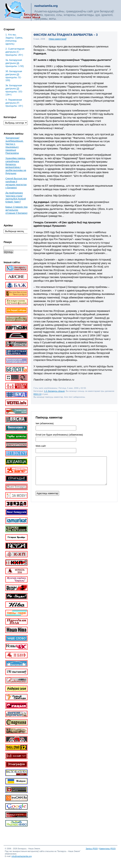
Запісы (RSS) (92, 848)
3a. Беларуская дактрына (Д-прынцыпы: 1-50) (14, 63)
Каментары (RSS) (107, 848)
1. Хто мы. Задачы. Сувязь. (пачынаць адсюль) (14, 39)
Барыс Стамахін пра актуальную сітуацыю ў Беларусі (16, 210)
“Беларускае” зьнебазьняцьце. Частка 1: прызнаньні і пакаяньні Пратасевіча (14, 145)
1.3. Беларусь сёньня (54, 391)
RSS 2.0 (37, 394)
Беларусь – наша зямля (22, 10)
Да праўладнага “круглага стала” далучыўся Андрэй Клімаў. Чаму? (15, 197)
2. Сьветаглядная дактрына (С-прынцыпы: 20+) (14, 51)
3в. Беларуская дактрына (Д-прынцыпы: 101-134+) (14, 90)
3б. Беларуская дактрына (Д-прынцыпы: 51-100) (13, 76)
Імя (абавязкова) (45, 423)
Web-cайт (41, 446)
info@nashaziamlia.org (22, 856)
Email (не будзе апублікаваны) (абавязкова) (59, 435)
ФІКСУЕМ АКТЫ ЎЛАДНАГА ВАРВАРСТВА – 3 (65, 34)
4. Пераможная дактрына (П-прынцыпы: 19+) (14, 102)
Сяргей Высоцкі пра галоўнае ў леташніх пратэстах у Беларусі (16, 183)
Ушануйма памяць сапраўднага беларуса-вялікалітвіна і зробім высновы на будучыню (15, 166)
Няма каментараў (58, 39)
